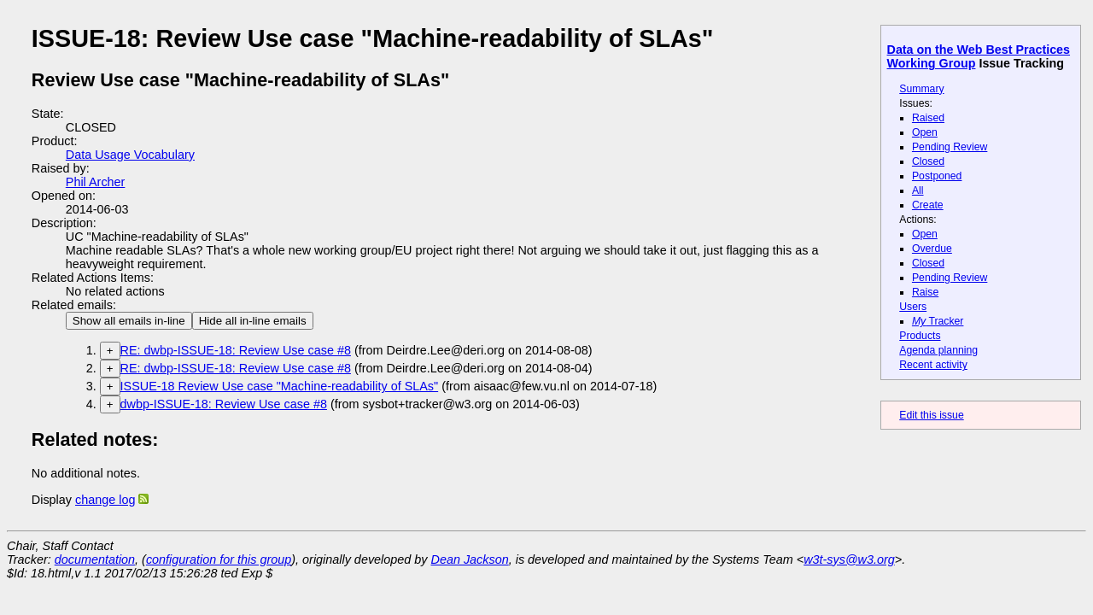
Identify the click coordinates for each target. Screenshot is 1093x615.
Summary (921, 89)
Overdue (932, 249)
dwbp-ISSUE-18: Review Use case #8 (223, 404)
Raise (925, 292)
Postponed (937, 176)
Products (919, 336)
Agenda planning (938, 350)
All (918, 190)
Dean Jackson (470, 559)
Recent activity (933, 365)
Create (928, 205)
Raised (928, 118)
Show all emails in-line (129, 320)
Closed (928, 161)
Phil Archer (96, 182)
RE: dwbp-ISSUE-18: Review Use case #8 (235, 350)
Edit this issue (931, 415)
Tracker (938, 321)
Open (925, 132)
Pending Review (949, 147)
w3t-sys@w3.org (849, 559)
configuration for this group (218, 559)
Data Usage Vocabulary (130, 154)
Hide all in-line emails (253, 320)
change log (105, 500)
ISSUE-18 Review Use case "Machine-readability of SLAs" (279, 386)
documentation (95, 559)
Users (912, 307)
